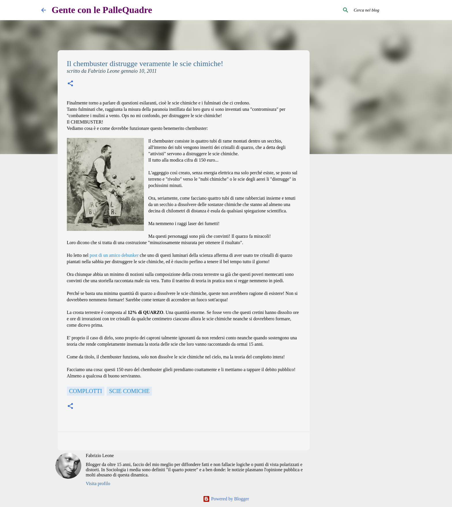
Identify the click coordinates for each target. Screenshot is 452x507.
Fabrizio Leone (100, 455)
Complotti (85, 391)
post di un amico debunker (114, 255)
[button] (70, 84)
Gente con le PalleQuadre (102, 10)
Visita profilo (98, 483)
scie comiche (129, 391)
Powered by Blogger (226, 498)
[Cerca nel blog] (381, 10)
